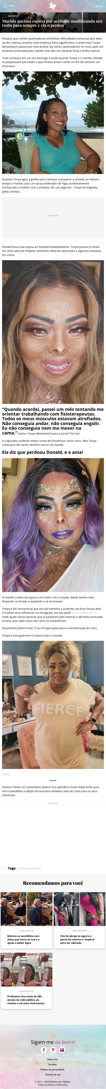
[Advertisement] (53, 827)
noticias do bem (29, 868)
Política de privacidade (52, 1069)
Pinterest (53, 1050)
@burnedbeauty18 (83, 613)
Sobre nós (52, 1059)
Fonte (5, 774)
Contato (52, 1064)
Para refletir (26, 930)
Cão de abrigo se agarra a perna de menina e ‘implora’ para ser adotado (77, 939)
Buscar (99, 6)
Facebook (44, 1050)
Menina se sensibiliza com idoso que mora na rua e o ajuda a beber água (23, 939)
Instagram (62, 1050)
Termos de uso (53, 1074)
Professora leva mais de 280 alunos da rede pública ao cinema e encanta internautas (26, 1000)
